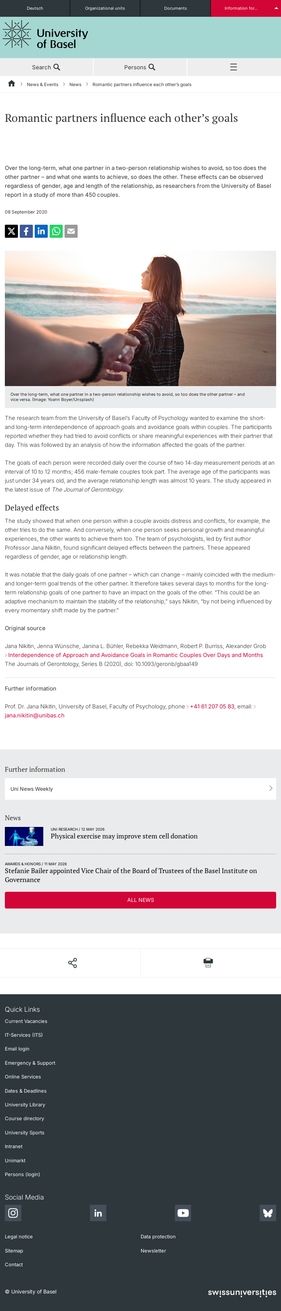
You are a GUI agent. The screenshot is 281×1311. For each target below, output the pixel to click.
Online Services (23, 1077)
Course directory (24, 1118)
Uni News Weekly (31, 789)
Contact (14, 1264)
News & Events (42, 84)
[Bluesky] (268, 1214)
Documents (175, 8)
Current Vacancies (26, 1021)
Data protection (158, 1236)
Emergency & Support (30, 1063)
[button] (11, 231)
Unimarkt (15, 1160)
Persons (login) (22, 1174)
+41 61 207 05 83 (212, 706)
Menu (234, 67)
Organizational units (105, 8)
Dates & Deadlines (26, 1091)
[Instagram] (13, 1214)
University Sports (24, 1132)
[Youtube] (183, 1214)
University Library (25, 1105)
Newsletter (153, 1251)
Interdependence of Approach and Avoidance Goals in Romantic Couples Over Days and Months (135, 654)
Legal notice (19, 1236)
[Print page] (208, 963)
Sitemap (14, 1251)
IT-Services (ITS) (24, 1035)
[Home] (12, 84)
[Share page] (72, 963)
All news (140, 900)
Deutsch (35, 8)
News (75, 84)
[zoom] (140, 318)
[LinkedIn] (98, 1214)
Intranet (13, 1146)
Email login (17, 1049)
